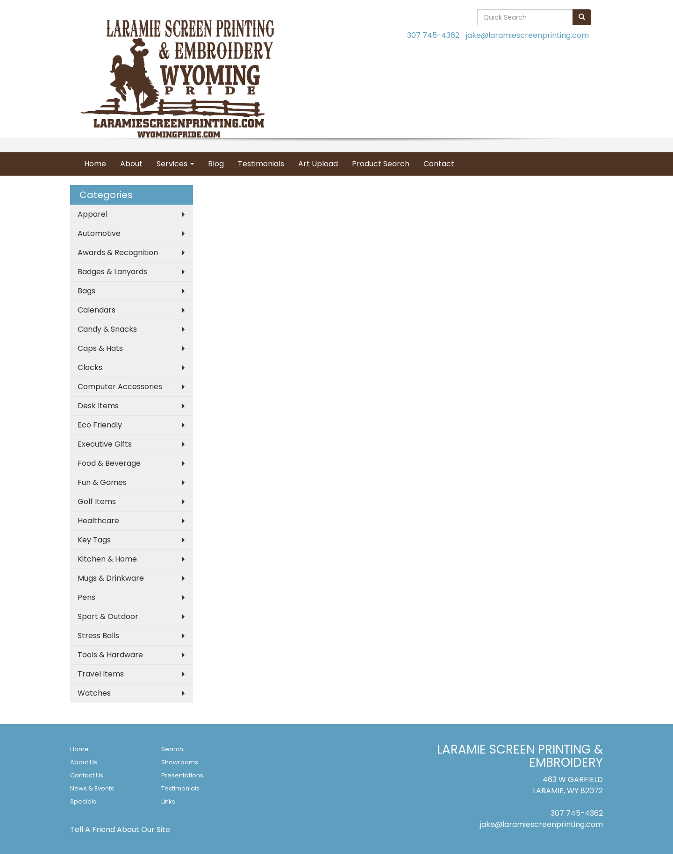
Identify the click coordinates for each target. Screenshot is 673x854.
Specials (83, 801)
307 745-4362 (433, 35)
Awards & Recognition (118, 252)
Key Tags (94, 539)
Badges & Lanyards (112, 271)
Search (172, 749)
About (131, 163)
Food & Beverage (109, 463)
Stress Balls (98, 635)
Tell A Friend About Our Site (120, 829)
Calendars (96, 310)
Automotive (99, 233)
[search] (582, 17)
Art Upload (318, 163)
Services (175, 163)
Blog (216, 163)
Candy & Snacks (107, 329)
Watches (94, 693)
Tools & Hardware (110, 654)
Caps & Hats (100, 348)
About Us (83, 762)
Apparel (92, 214)
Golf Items (97, 501)
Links (168, 801)
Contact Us (86, 775)
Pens (86, 597)
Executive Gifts (105, 444)
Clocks (90, 367)
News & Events (92, 788)
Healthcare (98, 520)
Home (95, 163)
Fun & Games (102, 482)
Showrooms (179, 762)
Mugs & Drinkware (111, 578)
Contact (438, 163)
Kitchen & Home (107, 559)
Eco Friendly (100, 425)
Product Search (380, 163)
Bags (86, 290)
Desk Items (98, 405)
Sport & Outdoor (108, 616)
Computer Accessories (120, 386)
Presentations (182, 775)
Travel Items (101, 674)
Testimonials (261, 163)
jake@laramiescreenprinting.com (527, 35)
